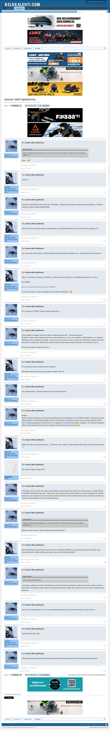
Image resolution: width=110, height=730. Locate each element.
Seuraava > (45, 105)
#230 (104, 404)
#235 (104, 538)
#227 (104, 324)
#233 (104, 478)
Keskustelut (19, 8)
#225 (104, 266)
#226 (104, 300)
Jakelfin (8, 187)
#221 (104, 168)
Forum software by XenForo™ (18, 727)
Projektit (14, 102)
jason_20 (32, 102)
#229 (104, 379)
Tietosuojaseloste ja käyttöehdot (98, 727)
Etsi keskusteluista (9, 11)
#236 (104, 562)
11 (34, 105)
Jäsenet (36, 8)
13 (40, 105)
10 (32, 105)
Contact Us (84, 724)
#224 (104, 241)
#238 (104, 622)
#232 (104, 457)
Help (89, 724)
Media (28, 8)
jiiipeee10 (8, 477)
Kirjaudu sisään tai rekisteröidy (96, 1)
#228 (104, 355)
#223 (104, 217)
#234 (104, 506)
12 (37, 105)
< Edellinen (15, 105)
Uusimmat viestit (21, 11)
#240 (104, 671)
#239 (104, 646)
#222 (104, 192)
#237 (104, 598)
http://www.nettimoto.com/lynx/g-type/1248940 (38, 287)
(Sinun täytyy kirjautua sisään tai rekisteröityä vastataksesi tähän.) (87, 675)
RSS (106, 724)
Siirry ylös (101, 724)
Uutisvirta (9, 8)
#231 (104, 433)
